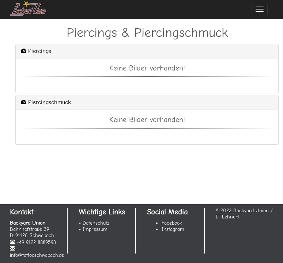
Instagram (173, 229)
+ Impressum (93, 229)
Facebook (172, 223)
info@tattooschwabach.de (37, 255)
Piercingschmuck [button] (46, 102)
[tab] (147, 51)
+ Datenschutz (94, 223)
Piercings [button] (36, 51)
